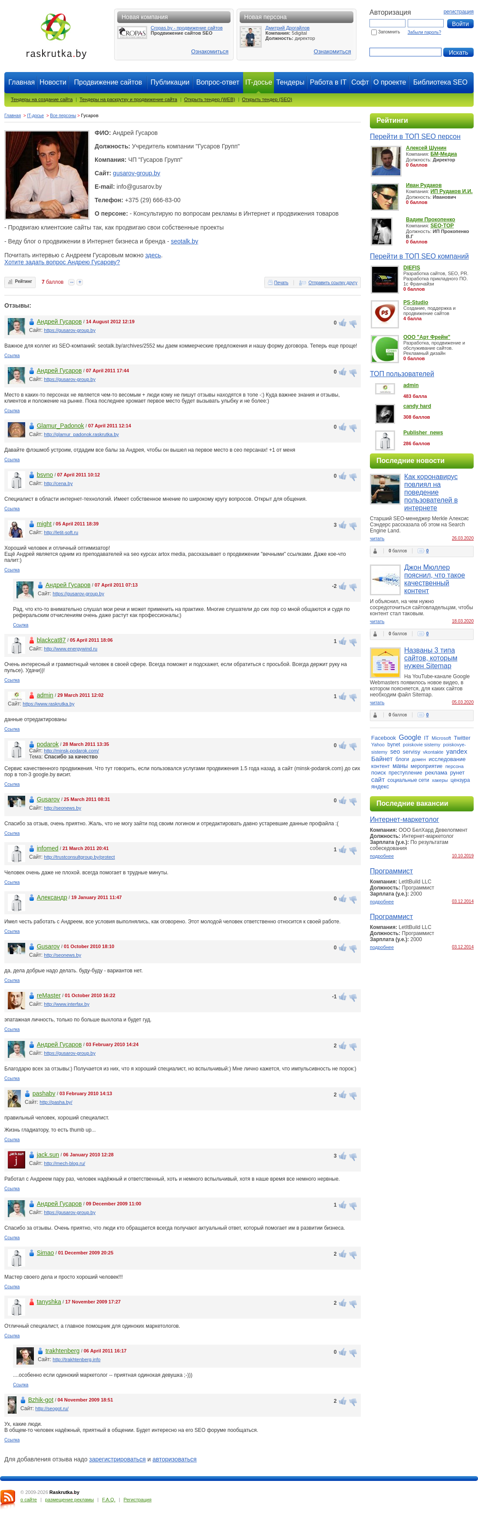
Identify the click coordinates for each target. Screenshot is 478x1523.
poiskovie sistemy (421, 744)
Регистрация (138, 1499)
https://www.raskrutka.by (48, 703)
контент (380, 766)
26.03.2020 (463, 538)
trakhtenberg (63, 1350)
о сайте (28, 1499)
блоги (402, 759)
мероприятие (427, 766)
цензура (460, 780)
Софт (360, 82)
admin (45, 695)
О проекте (389, 82)
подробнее (382, 856)
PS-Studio (415, 302)
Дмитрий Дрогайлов (287, 27)
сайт (378, 779)
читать (377, 538)
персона (454, 766)
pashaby (44, 1093)
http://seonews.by (62, 808)
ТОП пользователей (402, 373)
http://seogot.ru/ (51, 1408)
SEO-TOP (442, 226)
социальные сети (408, 780)
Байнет (382, 758)
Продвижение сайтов (108, 82)
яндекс (380, 786)
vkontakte (433, 752)
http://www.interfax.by (66, 1004)
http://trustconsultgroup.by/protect (79, 857)
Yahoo (378, 744)
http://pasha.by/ (56, 1102)
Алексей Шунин (426, 148)
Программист (391, 871)
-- (71, 282)
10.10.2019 (463, 855)
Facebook (383, 738)
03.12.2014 (463, 901)
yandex (456, 751)
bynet (393, 745)
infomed (48, 848)
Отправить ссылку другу (332, 282)
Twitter (462, 738)
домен (419, 759)
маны (400, 765)
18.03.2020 (463, 621)
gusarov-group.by (136, 173)
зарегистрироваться (117, 1459)
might (44, 523)
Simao (45, 1252)
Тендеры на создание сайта (42, 99)
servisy (411, 751)
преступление (405, 773)
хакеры (440, 780)
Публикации (170, 82)
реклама (436, 772)
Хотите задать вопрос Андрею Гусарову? (62, 262)
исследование (447, 759)
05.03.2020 (463, 702)
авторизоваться (174, 1459)
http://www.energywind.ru (70, 648)
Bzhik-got (40, 1399)
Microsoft (441, 738)
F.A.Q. (108, 1499)
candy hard (417, 406)
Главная (21, 82)
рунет (457, 772)
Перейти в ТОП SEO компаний (419, 256)
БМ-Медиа (443, 154)
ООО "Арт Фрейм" (426, 337)
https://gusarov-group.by (70, 330)
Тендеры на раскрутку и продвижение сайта (128, 99)
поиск (378, 772)
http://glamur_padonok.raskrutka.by (81, 434)
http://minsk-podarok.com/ (71, 750)
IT (426, 738)
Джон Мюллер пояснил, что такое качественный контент (434, 579)
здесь (153, 255)
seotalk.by (184, 241)
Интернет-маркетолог (404, 819)
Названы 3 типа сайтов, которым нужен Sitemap (430, 658)
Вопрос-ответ (217, 82)
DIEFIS (411, 268)
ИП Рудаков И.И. (451, 191)
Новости (53, 82)
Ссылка (12, 355)
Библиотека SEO (440, 82)
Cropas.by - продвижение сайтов (187, 27)
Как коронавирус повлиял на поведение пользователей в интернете (431, 492)
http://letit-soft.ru (61, 532)
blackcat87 (51, 640)
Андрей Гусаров (59, 321)
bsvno (45, 474)
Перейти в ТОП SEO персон (415, 136)
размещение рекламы (69, 1499)
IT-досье (35, 115)
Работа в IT (328, 82)
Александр (52, 897)
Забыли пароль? (424, 32)
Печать (281, 282)
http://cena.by (58, 483)
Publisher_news (423, 433)
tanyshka (49, 1301)
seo (395, 751)
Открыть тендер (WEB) (209, 99)
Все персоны (63, 115)
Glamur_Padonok (60, 425)
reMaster (49, 995)
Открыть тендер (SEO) (267, 99)
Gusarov (48, 799)
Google (410, 737)
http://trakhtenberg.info (76, 1359)
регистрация (459, 12)
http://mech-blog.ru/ (64, 1163)
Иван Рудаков (424, 185)
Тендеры (290, 82)
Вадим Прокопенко (430, 220)
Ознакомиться (209, 51)
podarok (48, 744)
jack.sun (48, 1154)
